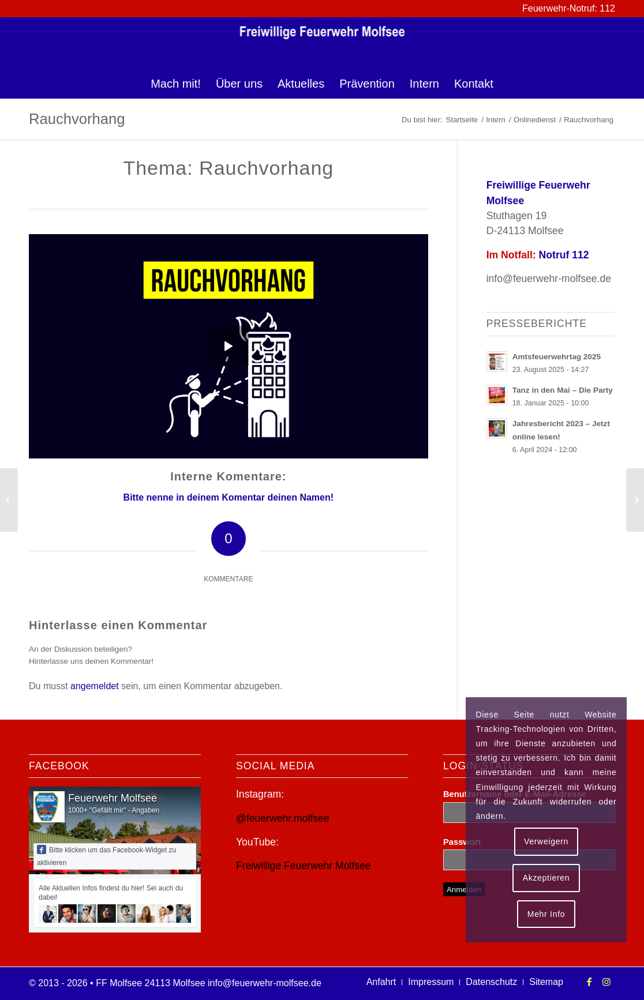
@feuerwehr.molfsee (283, 818)
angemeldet (94, 686)
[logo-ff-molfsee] (322, 43)
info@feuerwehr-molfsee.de (548, 278)
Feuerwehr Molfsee (112, 798)
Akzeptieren (546, 877)
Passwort (462, 842)
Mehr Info (546, 914)
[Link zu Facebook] (589, 981)
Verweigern (546, 841)
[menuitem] (175, 83)
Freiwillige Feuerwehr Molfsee (303, 865)
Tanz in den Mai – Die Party (562, 390)
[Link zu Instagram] (606, 981)
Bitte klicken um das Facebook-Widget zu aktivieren (106, 856)
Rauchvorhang (77, 119)
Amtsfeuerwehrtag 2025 (556, 356)
